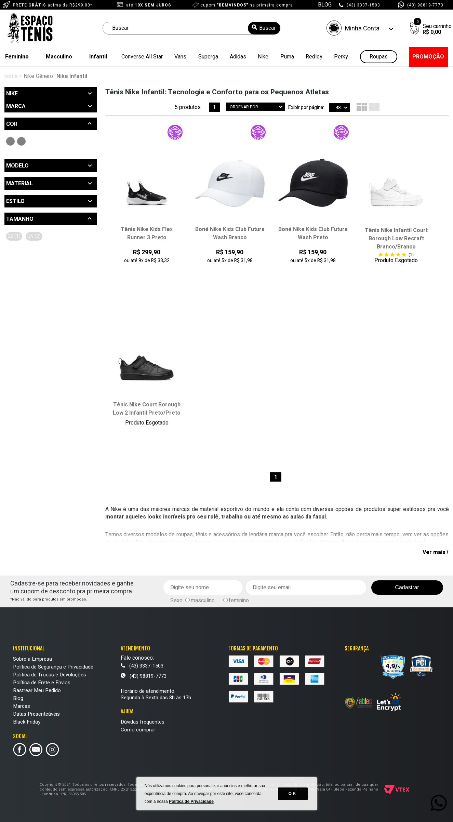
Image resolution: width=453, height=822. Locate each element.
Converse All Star (142, 56)
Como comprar (138, 729)
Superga (208, 56)
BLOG (325, 5)
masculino (203, 600)
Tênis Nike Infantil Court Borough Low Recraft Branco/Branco (396, 238)
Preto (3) (10, 141)
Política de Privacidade (191, 801)
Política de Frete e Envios (41, 682)
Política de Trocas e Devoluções (49, 674)
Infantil (98, 56)
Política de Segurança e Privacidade (53, 667)
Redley (314, 56)
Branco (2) (21, 141)
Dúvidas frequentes (142, 722)
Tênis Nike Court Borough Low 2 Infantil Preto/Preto (147, 409)
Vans (180, 56)
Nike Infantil (71, 76)
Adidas (238, 56)
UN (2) (34, 236)
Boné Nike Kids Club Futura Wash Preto (313, 233)
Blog (18, 698)
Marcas (21, 706)
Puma (287, 56)
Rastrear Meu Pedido (37, 690)
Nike (263, 56)
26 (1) (14, 236)
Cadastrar (407, 587)
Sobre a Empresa (32, 659)
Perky (341, 56)
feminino (239, 600)
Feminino (17, 56)
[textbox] (191, 28)
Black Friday (26, 722)
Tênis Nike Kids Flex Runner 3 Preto (147, 233)
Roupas (379, 57)
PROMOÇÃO (428, 57)
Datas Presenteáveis (36, 714)
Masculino (59, 56)
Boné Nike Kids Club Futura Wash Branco (230, 233)
